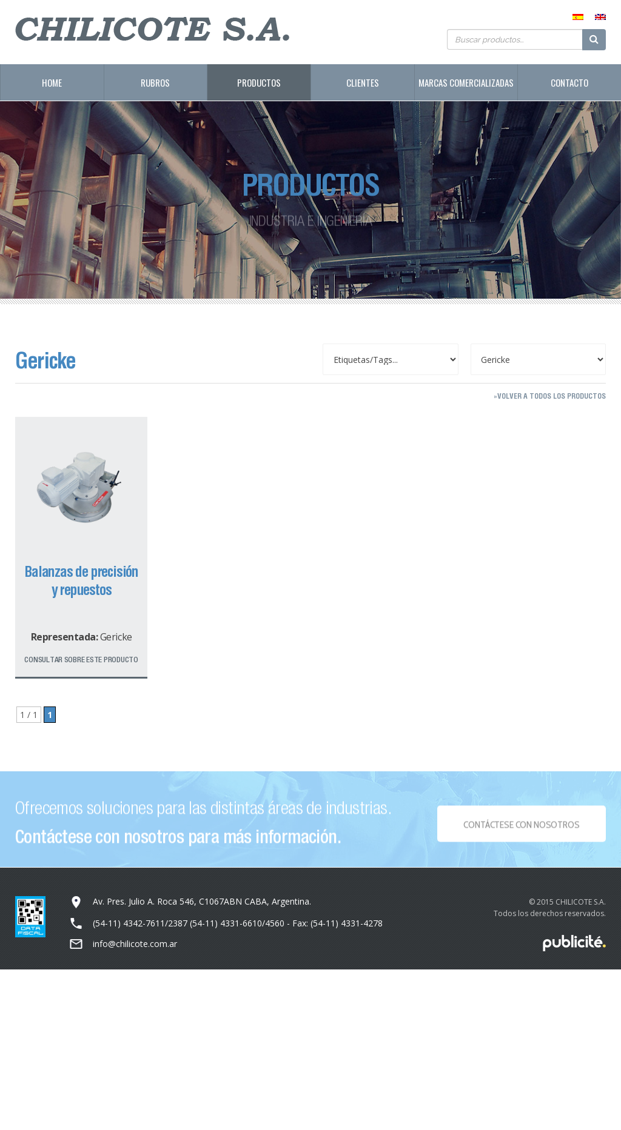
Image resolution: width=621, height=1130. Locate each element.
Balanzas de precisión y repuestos (81, 580)
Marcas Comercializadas (466, 82)
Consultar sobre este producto (81, 659)
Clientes (362, 82)
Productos (259, 82)
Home (52, 82)
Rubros (155, 82)
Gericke (116, 636)
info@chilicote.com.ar (135, 943)
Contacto (569, 82)
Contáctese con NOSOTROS (521, 828)
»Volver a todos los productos (550, 395)
